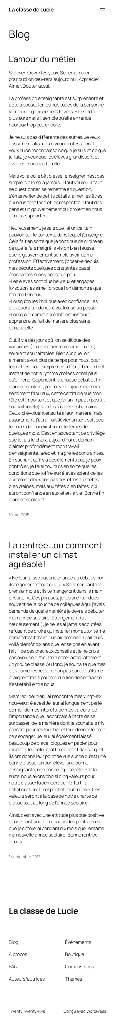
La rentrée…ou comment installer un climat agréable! (55, 555)
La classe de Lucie (31, 9)
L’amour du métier (42, 59)
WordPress (96, 1011)
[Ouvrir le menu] (102, 9)
